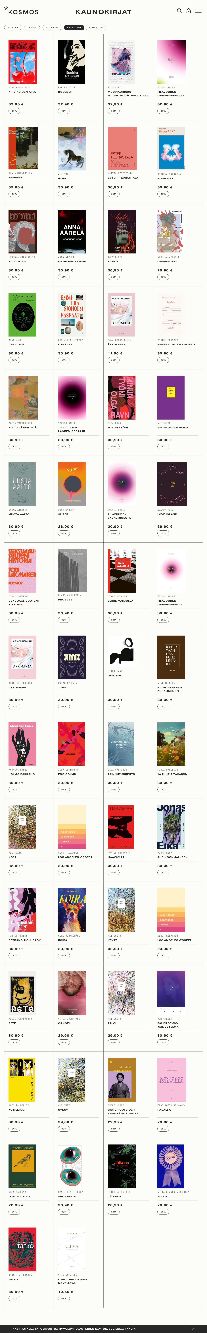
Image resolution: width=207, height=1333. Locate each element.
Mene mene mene (72, 262)
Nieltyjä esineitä (23, 428)
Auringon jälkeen (172, 857)
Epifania (15, 177)
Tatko (13, 1279)
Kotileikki (17, 1110)
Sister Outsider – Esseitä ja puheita (123, 1112)
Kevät (112, 940)
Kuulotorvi (18, 262)
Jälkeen (114, 1196)
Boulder (65, 92)
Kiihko (113, 262)
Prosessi (66, 600)
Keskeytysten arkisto (176, 345)
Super (63, 514)
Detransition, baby (25, 940)
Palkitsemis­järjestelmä (168, 1025)
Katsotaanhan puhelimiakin (169, 689)
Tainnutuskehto (121, 774)
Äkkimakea (116, 345)
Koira (62, 940)
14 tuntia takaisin (172, 774)
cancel (64, 1023)
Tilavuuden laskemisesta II (121, 516)
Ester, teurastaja (123, 178)
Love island (167, 514)
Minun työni (118, 428)
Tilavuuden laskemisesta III (71, 430)
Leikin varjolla (120, 601)
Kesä (13, 857)
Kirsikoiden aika (22, 92)
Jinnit (63, 687)
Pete (12, 1023)
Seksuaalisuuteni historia (24, 603)
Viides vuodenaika (172, 428)
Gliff (62, 178)
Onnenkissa (167, 262)
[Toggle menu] (198, 10)
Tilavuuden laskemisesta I (169, 603)
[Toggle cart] (188, 10)
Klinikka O (165, 178)
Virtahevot (67, 1196)
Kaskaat (65, 345)
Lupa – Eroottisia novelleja (72, 1281)
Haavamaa (116, 857)
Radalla (164, 1110)
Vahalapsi (17, 345)
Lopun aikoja (19, 1196)
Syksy (63, 1110)
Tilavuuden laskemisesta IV (170, 94)
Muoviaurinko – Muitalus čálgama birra (128, 94)
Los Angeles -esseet (75, 857)
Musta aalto (19, 514)
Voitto (163, 1196)
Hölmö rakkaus (22, 774)
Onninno (115, 675)
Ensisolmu (67, 774)
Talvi (112, 1023)
